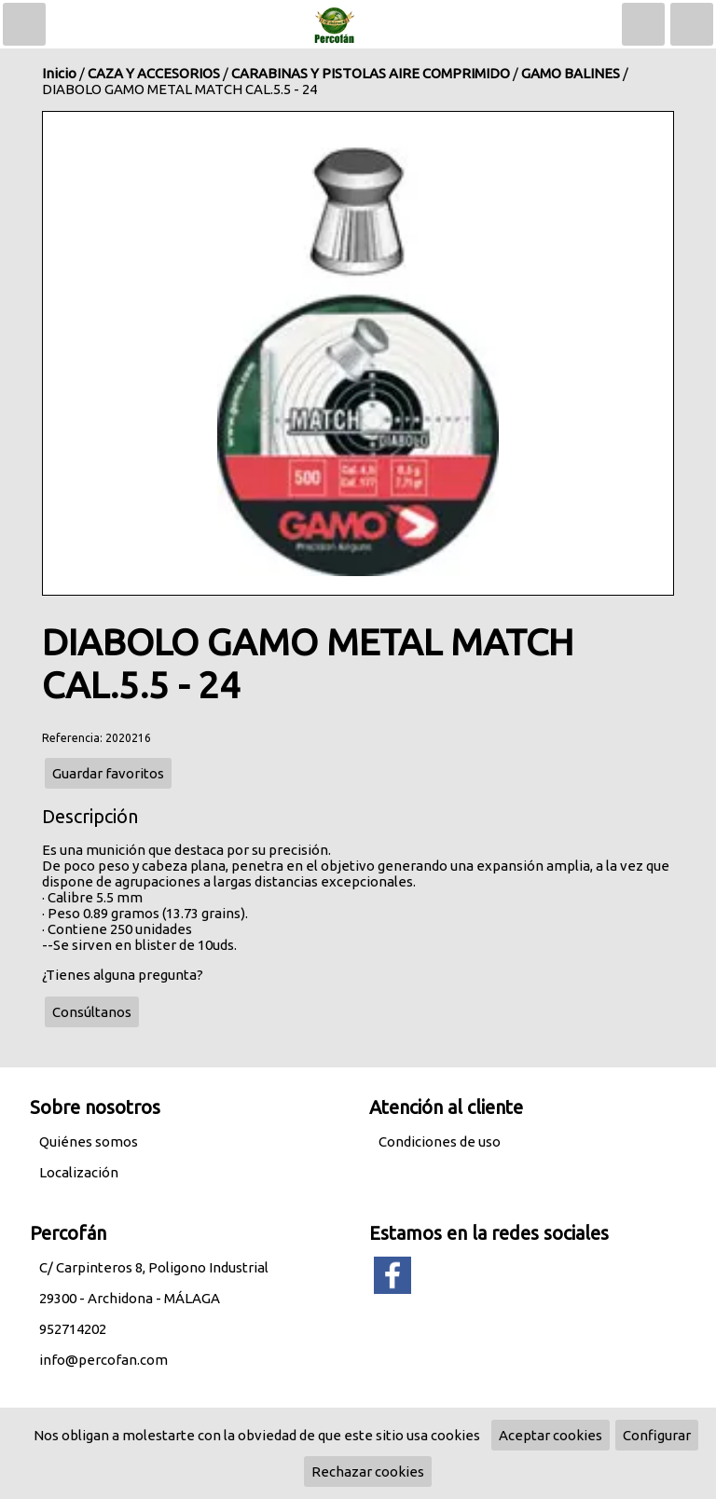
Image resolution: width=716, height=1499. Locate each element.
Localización (78, 1172)
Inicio (59, 73)
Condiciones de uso (440, 1141)
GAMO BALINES (570, 73)
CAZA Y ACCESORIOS (154, 73)
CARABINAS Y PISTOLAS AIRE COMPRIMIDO (370, 73)
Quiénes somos (88, 1141)
